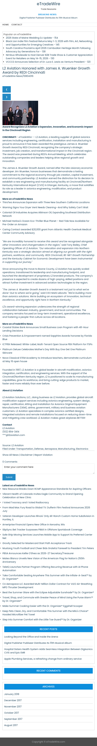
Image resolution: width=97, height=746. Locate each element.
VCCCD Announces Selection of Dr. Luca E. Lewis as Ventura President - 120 (48, 61)
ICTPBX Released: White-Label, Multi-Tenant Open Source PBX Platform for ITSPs (47, 344)
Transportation (24, 448)
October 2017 (11, 712)
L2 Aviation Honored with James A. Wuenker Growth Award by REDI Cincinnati (46, 70)
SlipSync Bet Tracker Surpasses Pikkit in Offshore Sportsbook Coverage (42, 529)
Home (5, 24)
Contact (16, 24)
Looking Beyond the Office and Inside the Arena (31, 636)
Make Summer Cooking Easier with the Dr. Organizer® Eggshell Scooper (42, 606)
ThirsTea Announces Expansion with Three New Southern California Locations (46, 202)
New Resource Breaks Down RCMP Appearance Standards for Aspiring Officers (46, 489)
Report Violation (44, 454)
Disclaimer (26, 454)
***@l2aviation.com (13, 435)
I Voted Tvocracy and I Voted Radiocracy (25, 502)
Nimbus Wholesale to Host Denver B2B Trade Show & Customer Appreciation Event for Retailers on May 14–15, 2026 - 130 (49, 56)
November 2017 (13, 706)
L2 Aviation (41, 137)
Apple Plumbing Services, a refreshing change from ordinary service (43, 658)
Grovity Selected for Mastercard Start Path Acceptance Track (37, 543)
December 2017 (13, 700)
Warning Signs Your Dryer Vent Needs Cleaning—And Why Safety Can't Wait (45, 207)
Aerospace (50, 448)
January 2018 (11, 694)
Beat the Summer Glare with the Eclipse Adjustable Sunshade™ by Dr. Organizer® (48, 592)
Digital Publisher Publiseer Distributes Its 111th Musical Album (48, 17)
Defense (39, 448)
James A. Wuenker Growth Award (26, 168)
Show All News (10, 454)
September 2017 (13, 719)
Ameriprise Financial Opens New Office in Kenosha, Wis (33, 524)
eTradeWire (48, 4)
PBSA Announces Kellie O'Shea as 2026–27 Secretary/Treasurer (38, 553)
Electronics (82, 448)
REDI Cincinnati (31, 147)
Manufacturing (66, 448)
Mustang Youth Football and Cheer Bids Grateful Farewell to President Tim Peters (48, 548)
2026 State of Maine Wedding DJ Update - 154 (32, 37)
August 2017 (11, 725)
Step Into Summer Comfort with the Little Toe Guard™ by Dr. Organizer (42, 619)
